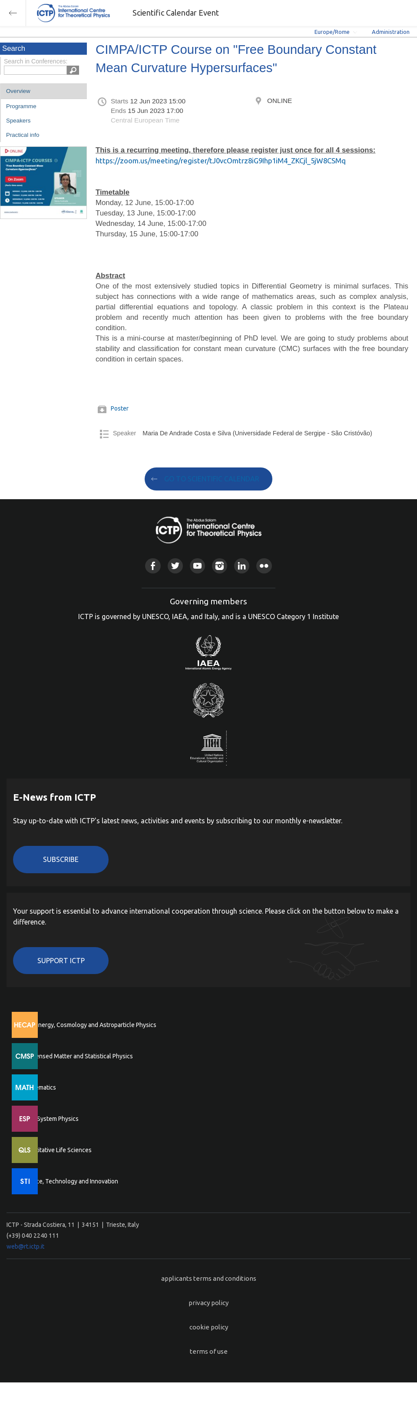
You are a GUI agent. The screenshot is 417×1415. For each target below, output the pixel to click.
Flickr (263, 565)
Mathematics (38, 1087)
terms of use (209, 1351)
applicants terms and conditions (208, 1278)
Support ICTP (61, 960)
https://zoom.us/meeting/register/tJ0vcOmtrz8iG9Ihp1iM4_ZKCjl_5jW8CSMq (221, 160)
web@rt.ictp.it (25, 1246)
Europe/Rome (332, 32)
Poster (120, 408)
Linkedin (241, 565)
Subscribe (61, 859)
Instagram (219, 565)
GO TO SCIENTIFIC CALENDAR (211, 479)
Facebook (152, 565)
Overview (18, 91)
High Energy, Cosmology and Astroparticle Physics (88, 1024)
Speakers (18, 120)
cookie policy (208, 1327)
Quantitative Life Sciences (56, 1150)
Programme (21, 106)
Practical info (22, 135)
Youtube (197, 565)
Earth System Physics (50, 1118)
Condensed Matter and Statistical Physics (77, 1056)
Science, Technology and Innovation (69, 1181)
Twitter (175, 565)
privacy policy (208, 1302)
